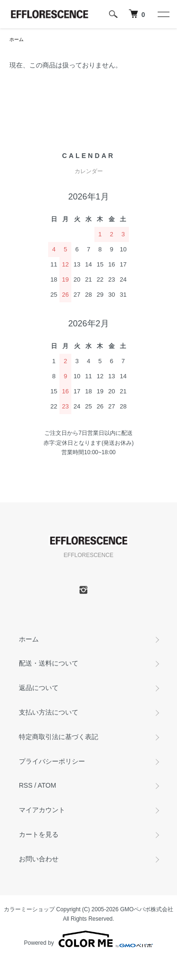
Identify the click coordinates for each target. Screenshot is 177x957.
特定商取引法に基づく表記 (58, 737)
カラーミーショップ (29, 909)
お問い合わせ (39, 859)
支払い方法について (48, 712)
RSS (26, 785)
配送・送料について (48, 663)
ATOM (47, 785)
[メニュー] (163, 14)
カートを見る (39, 834)
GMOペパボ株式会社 (147, 909)
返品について (39, 687)
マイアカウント (42, 810)
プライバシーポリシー (52, 761)
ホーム (16, 39)
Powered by (88, 939)
